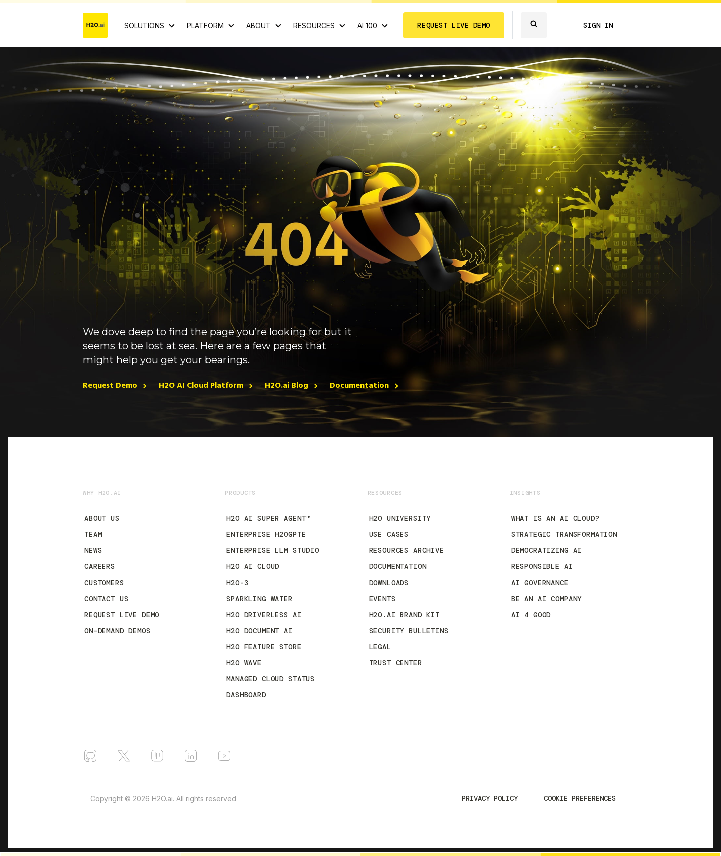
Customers (104, 582)
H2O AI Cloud (252, 566)
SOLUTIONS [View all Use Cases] (144, 25)
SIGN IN (598, 25)
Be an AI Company (546, 598)
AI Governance (540, 582)
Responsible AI (542, 566)
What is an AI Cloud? (555, 518)
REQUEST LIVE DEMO (453, 25)
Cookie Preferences (580, 798)
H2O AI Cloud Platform (201, 386)
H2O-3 (237, 582)
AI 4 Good (531, 614)
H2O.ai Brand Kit (404, 614)
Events (382, 598)
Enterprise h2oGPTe (266, 534)
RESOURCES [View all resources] (314, 25)
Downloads (389, 582)
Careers (99, 566)
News (93, 550)
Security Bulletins (409, 630)
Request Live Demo (121, 614)
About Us (102, 518)
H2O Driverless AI (263, 614)
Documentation (359, 386)
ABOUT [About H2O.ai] (258, 25)
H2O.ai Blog (286, 386)
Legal (380, 646)
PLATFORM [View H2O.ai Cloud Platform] (205, 25)
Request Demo (110, 386)
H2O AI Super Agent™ (268, 518)
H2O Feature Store (263, 646)
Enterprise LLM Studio (272, 550)
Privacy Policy (490, 798)
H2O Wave (244, 662)
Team (93, 534)
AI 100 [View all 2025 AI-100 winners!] (367, 25)
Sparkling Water (259, 598)
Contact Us (106, 598)
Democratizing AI (546, 550)
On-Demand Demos (117, 630)
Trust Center (395, 662)
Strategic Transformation (564, 534)
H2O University (400, 518)
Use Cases (389, 534)
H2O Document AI (259, 630)
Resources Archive (406, 550)
